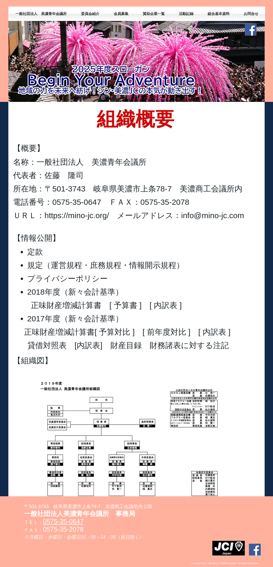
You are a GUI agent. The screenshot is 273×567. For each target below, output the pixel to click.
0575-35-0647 (63, 521)
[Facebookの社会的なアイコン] (251, 30)
